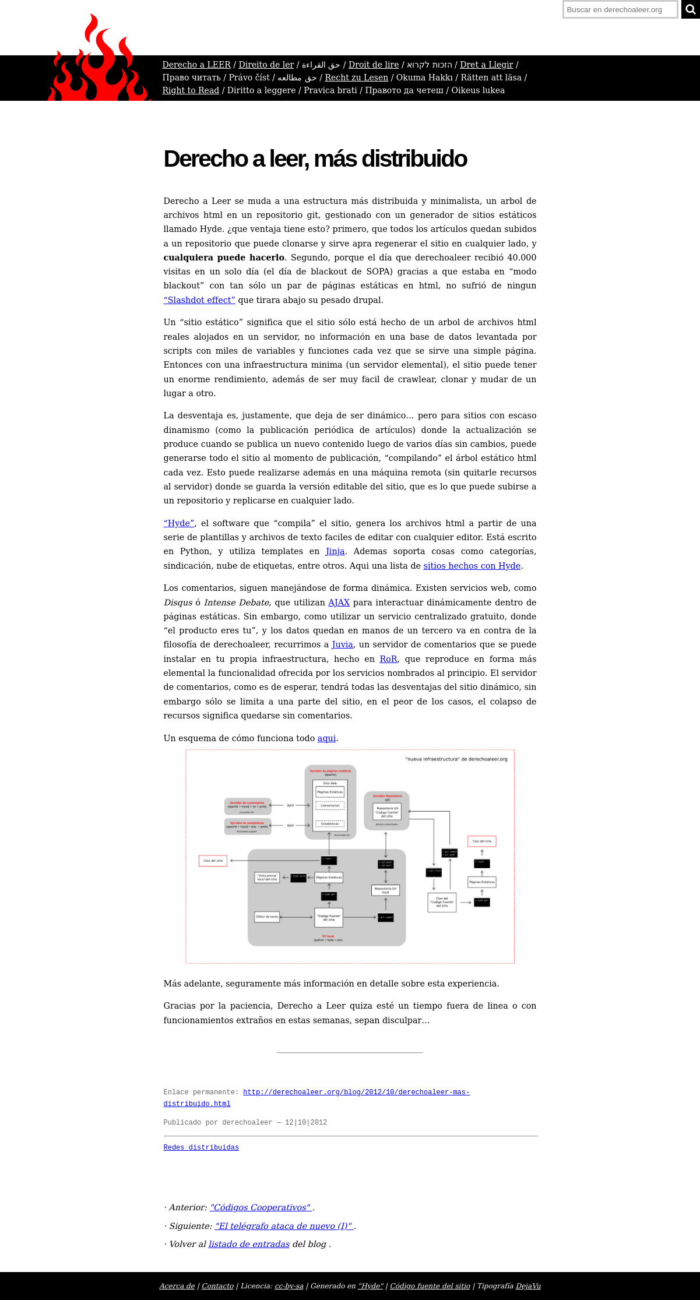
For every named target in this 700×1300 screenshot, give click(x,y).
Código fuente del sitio (430, 1286)
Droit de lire (374, 64)
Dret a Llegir (486, 64)
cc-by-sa (289, 1286)
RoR (388, 659)
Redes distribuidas (202, 1148)
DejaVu (528, 1286)
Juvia (342, 644)
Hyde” (179, 523)
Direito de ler (266, 64)
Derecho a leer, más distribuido (315, 158)
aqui (327, 738)
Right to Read (191, 90)
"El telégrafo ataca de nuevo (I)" (283, 1226)
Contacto (218, 1286)
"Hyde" (370, 1286)
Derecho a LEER (197, 64)
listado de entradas (248, 1244)
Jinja (335, 551)
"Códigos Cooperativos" (261, 1207)
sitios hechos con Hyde (472, 565)
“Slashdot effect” (199, 300)
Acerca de (177, 1286)
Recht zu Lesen (357, 77)
